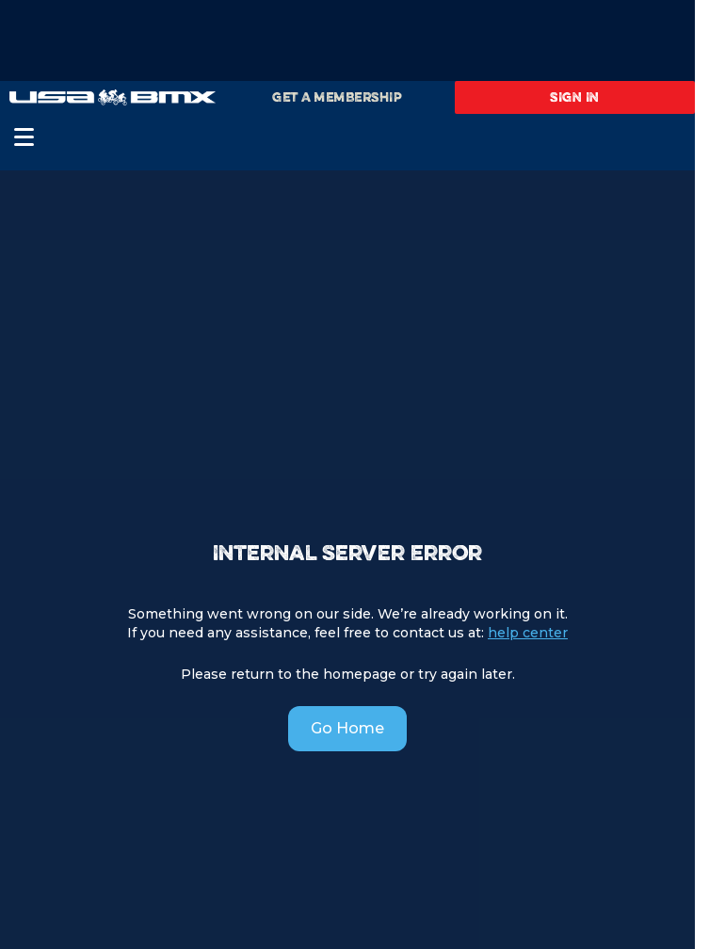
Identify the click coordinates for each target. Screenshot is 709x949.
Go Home (347, 728)
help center (528, 632)
